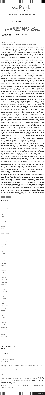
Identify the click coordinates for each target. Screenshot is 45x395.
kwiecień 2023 (4, 249)
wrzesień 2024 (4, 244)
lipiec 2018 (3, 253)
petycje (2, 223)
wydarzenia (9, 35)
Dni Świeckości (26, 378)
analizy (4, 35)
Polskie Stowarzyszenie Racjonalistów (21, 383)
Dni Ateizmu (19, 378)
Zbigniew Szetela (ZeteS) (14, 34)
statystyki (22, 385)
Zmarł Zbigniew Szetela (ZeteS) (7, 357)
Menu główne (43, 1)
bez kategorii (3, 216)
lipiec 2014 (3, 334)
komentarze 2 (25, 34)
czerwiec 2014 (4, 336)
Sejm (16, 385)
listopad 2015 (3, 303)
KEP (10, 380)
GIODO (2, 219)
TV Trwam (29, 385)
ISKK (7, 380)
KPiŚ (22, 380)
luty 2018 (3, 260)
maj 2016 (3, 289)
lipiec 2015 (3, 310)
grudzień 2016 (4, 277)
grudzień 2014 (4, 322)
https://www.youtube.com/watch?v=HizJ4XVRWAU (24, 78)
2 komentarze (5, 200)
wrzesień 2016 (4, 282)
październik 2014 (4, 327)
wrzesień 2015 (4, 308)
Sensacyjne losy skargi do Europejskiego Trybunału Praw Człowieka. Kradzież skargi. (18, 369)
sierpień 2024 (3, 246)
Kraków (25, 380)
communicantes (12, 378)
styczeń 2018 (3, 263)
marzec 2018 (3, 258)
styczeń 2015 (3, 320)
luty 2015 (3, 317)
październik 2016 (4, 279)
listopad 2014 (3, 324)
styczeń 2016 (3, 298)
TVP (33, 385)
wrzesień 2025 (4, 241)
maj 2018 (3, 256)
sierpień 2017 (3, 270)
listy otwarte (3, 221)
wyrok (11, 387)
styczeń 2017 (3, 275)
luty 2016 (3, 296)
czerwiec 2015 (4, 313)
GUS (2, 380)
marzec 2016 (3, 294)
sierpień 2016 (3, 284)
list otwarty (29, 380)
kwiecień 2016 (4, 291)
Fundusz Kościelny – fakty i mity (7, 359)
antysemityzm (3, 378)
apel (6, 378)
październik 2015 (4, 305)
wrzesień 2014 (4, 329)
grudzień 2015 (4, 301)
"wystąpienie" (3, 212)
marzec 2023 (3, 251)
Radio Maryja (3, 226)
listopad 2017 (3, 265)
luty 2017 (3, 272)
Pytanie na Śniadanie (31, 383)
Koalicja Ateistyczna (16, 380)
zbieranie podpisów (5, 233)
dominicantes (34, 378)
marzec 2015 (3, 315)
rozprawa (36, 383)
